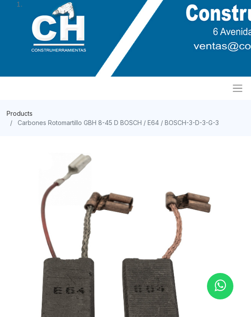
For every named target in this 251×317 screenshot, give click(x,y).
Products (20, 113)
